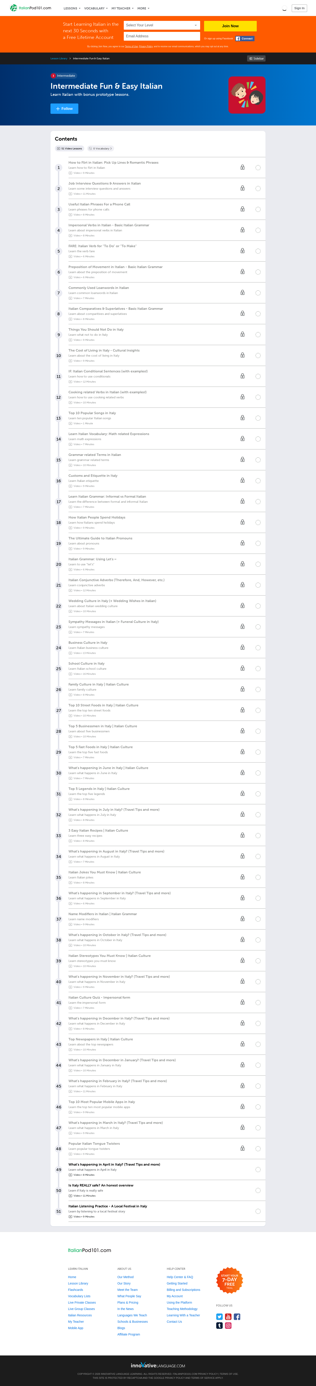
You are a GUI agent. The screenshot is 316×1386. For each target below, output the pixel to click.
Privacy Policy (146, 46)
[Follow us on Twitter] (219, 1316)
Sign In (299, 8)
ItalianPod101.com (185, 1374)
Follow (67, 109)
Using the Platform (179, 1302)
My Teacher (120, 8)
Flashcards (75, 1290)
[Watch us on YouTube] (228, 1316)
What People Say (129, 1296)
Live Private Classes (82, 1302)
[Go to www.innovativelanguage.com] (158, 1365)
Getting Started (177, 1283)
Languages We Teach (132, 1315)
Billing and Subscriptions (183, 1290)
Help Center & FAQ (180, 1277)
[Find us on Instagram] (228, 1325)
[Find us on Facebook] (237, 1316)
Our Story (124, 1283)
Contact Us (174, 1321)
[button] (284, 8)
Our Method (125, 1277)
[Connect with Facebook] (245, 38)
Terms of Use (131, 46)
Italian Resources (80, 1315)
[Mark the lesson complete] (258, 167)
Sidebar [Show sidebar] (258, 58)
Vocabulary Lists (79, 1296)
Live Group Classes (81, 1309)
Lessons (70, 8)
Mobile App (75, 1328)
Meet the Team (127, 1290)
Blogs (121, 1328)
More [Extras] (141, 8)
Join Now (230, 26)
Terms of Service (203, 1378)
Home (72, 1277)
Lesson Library (58, 58)
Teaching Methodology (182, 1309)
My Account (175, 1296)
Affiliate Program (128, 1334)
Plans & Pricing (127, 1302)
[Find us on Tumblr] (219, 1325)
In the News (125, 1309)
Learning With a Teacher (183, 1315)
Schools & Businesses (132, 1321)
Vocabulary (94, 8)
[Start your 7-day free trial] (229, 1280)
